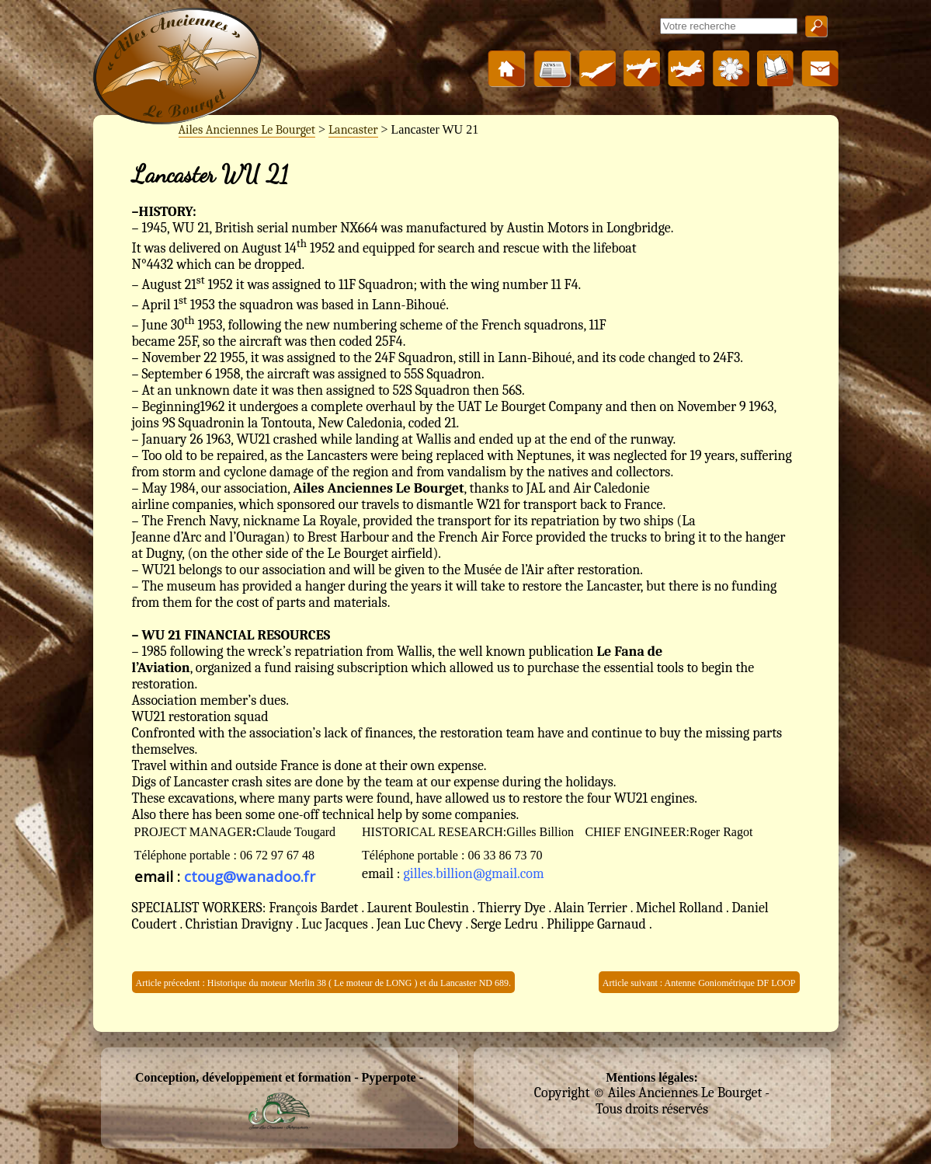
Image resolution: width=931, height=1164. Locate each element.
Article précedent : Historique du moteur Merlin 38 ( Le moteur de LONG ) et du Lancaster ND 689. (324, 983)
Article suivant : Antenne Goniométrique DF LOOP (699, 983)
